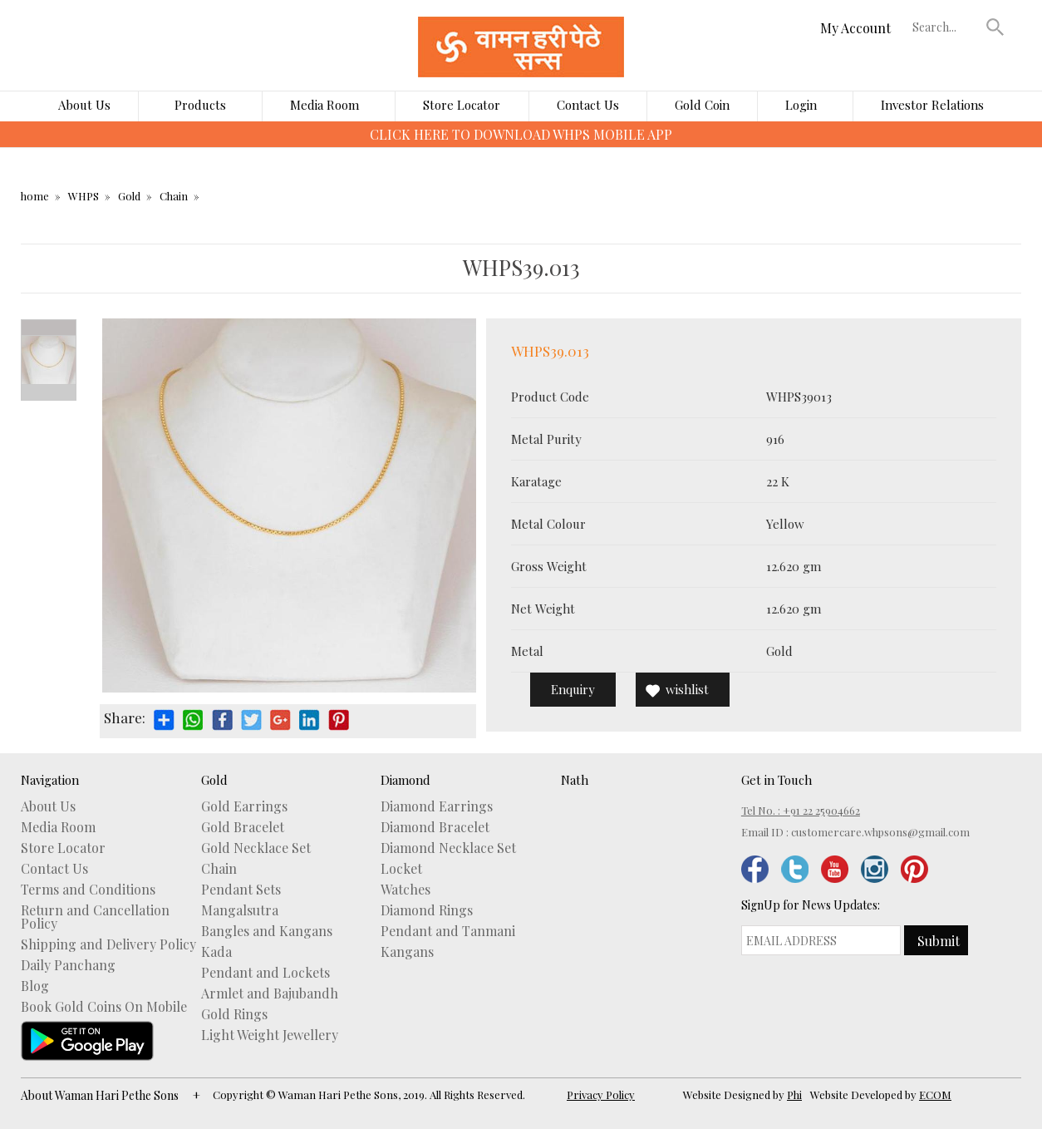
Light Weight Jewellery (269, 1035)
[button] (995, 26)
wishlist (687, 689)
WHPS (83, 196)
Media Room (324, 104)
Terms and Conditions (88, 889)
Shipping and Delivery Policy (108, 944)
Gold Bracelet (242, 827)
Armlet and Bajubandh (269, 993)
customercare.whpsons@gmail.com (880, 832)
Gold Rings (234, 1014)
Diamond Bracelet (435, 827)
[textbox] (945, 26)
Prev (48, 327)
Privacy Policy (601, 1094)
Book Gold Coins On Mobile (104, 1006)
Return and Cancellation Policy (95, 917)
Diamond (405, 780)
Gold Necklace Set (256, 848)
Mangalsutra (239, 910)
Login (801, 104)
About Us (84, 104)
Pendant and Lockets (265, 972)
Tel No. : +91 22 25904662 (800, 810)
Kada (216, 952)
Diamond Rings (427, 910)
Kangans (407, 952)
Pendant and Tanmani (448, 931)
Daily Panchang (68, 965)
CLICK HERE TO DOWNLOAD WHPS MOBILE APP (521, 134)
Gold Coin (702, 104)
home (35, 196)
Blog (35, 986)
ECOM (935, 1094)
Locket (401, 868)
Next (48, 392)
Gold (129, 196)
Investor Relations (932, 104)
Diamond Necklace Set (448, 848)
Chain (174, 196)
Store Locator (461, 104)
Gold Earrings (244, 806)
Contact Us (588, 104)
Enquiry (573, 689)
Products (200, 104)
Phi (794, 1094)
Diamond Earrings (437, 806)
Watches (405, 889)
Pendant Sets (241, 889)
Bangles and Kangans (266, 931)
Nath (574, 780)
